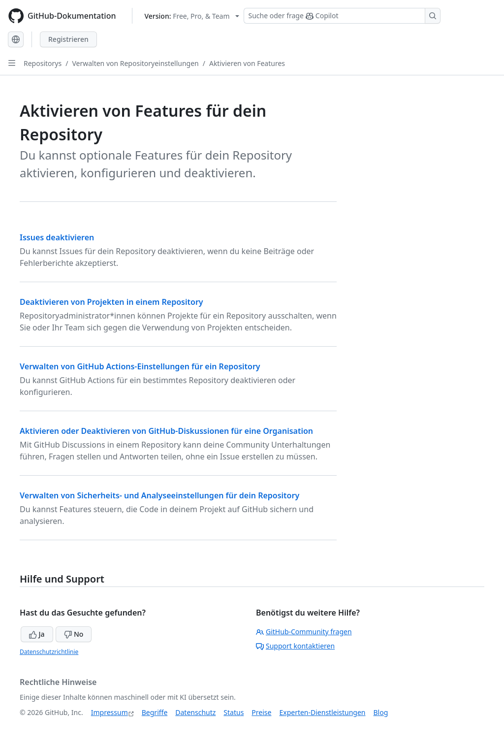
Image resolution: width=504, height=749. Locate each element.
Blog (381, 712)
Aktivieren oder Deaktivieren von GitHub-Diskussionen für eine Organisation (166, 430)
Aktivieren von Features (247, 63)
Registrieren (68, 39)
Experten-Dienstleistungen (322, 712)
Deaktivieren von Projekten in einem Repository (111, 301)
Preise (261, 712)
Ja (37, 634)
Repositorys (43, 63)
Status (233, 712)
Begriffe (155, 712)
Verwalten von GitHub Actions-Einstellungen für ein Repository (140, 366)
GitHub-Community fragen (304, 631)
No (73, 634)
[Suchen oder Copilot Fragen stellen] (342, 16)
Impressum (109, 712)
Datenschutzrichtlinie (49, 652)
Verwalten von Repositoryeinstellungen (135, 63)
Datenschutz (195, 712)
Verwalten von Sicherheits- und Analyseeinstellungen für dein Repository (159, 495)
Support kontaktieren (295, 646)
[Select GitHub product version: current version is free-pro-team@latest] (192, 16)
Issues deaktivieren (57, 237)
